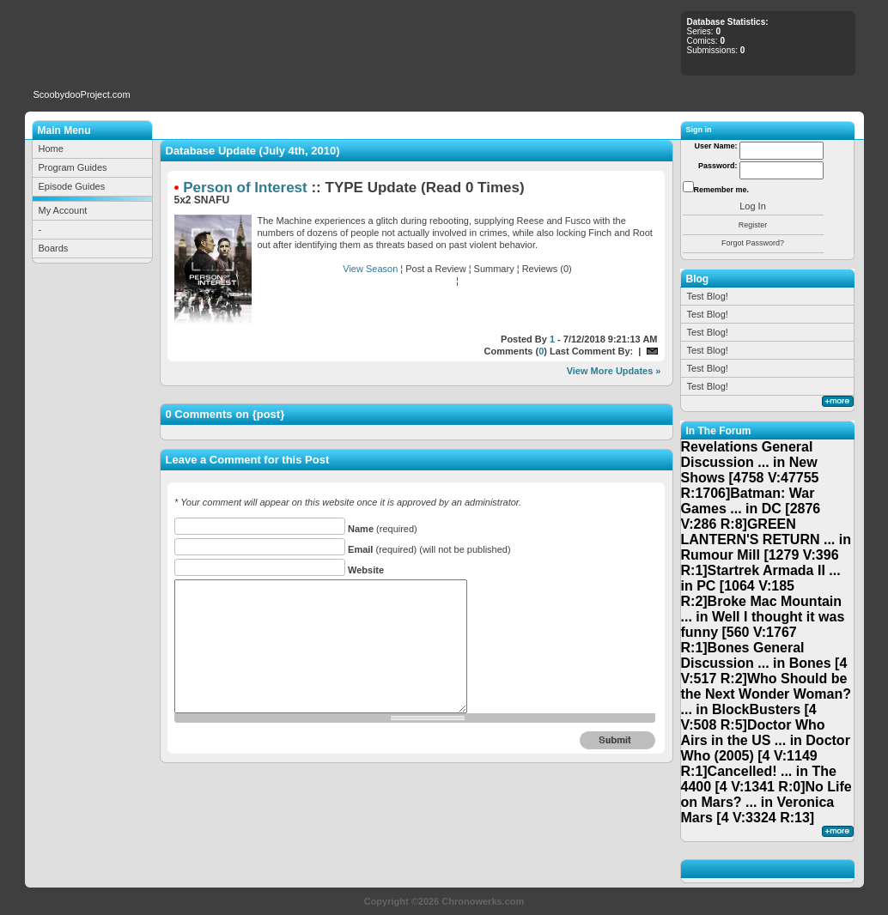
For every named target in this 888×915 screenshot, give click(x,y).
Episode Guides (72, 186)
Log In (752, 206)
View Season (370, 269)
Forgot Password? (752, 243)
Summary (494, 269)
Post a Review (435, 269)
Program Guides (73, 167)
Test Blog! (707, 296)
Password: (718, 165)
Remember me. (722, 189)
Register (753, 225)
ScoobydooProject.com (82, 94)
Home (51, 148)
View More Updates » (614, 371)
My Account (63, 210)
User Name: (715, 146)
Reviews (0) (547, 269)
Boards (54, 248)
